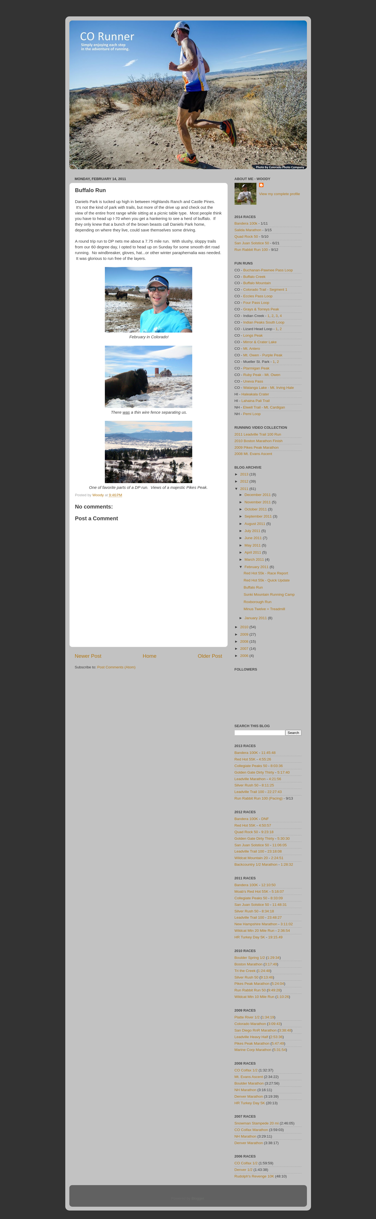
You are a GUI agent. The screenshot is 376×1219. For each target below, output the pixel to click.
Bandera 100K (246, 753)
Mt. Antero (251, 348)
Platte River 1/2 (247, 1017)
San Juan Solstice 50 (252, 243)
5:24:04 (278, 984)
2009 (244, 634)
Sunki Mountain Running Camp (269, 594)
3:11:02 (286, 924)
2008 (244, 641)
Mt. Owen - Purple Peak (262, 355)
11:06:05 (279, 845)
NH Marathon (245, 1090)
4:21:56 (275, 779)
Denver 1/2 (244, 1170)
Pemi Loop (252, 414)
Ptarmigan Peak (256, 368)
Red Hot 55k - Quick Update (267, 580)
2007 (244, 649)
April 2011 (253, 552)
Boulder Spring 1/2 (250, 958)
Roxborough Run (257, 602)
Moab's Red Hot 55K (251, 891)
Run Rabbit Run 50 (250, 990)
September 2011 (259, 516)
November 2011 (258, 502)
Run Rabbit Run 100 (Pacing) (259, 798)
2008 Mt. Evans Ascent (253, 454)
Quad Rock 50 (246, 236)
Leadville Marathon (250, 779)
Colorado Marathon (250, 1024)
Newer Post (88, 656)
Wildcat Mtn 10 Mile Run (254, 997)
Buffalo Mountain (257, 283)
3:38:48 (285, 1030)
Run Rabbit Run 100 (251, 250)
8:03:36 (277, 766)
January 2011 (256, 618)
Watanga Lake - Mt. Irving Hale (268, 388)
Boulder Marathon (249, 1083)
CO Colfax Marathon (251, 1130)
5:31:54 (280, 1050)
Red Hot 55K (245, 759)
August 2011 (256, 524)
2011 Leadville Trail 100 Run (258, 434)
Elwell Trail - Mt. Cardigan (264, 407)
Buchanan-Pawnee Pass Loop (268, 270)
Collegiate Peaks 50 (251, 766)
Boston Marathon (249, 964)
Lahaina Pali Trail (255, 401)
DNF (265, 819)
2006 (244, 656)
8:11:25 (268, 785)
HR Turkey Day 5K (250, 937)
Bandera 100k (246, 223)
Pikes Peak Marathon (252, 984)
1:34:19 (268, 1017)
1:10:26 (283, 997)
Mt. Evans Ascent (249, 1077)
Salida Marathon (248, 230)
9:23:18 (267, 832)
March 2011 (255, 559)
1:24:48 (264, 971)
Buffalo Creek (254, 277)
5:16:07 (278, 891)
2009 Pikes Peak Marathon (257, 447)
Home (149, 656)
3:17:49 (271, 964)
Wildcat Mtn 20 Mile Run (254, 931)
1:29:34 (273, 958)
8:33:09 (277, 898)
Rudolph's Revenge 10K (254, 1176)
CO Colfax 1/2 (246, 1070)
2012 (244, 481)
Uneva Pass (253, 381)
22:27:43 (274, 792)
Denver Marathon (249, 1096)
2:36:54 (284, 931)
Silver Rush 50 (247, 785)
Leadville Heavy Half (251, 1037)
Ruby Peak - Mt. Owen (261, 375)
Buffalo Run (253, 587)
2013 (244, 474)
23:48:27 (274, 917)
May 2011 (253, 545)
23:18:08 (274, 851)
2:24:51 (277, 858)
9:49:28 (274, 990)
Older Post (210, 656)
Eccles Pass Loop (258, 296)
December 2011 (258, 495)
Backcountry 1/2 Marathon (256, 864)
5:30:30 (283, 838)
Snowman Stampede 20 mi (257, 1123)
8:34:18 (268, 911)
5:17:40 (283, 772)
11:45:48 (268, 753)
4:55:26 (265, 759)
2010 (244, 627)
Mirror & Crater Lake (260, 342)
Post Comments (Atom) (116, 667)
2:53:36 (276, 1037)
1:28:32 (287, 864)
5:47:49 (278, 1043)
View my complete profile (279, 194)
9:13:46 (267, 977)
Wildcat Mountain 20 (251, 858)
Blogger (197, 1198)
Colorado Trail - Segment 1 (265, 289)
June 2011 (254, 538)
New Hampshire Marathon (256, 924)
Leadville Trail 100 (249, 792)
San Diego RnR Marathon (256, 1030)
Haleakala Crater (255, 394)
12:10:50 (268, 885)
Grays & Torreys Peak (261, 309)
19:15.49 (275, 937)
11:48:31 (279, 905)
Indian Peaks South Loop (264, 322)
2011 (244, 489)
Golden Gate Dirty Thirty (254, 772)
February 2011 (257, 567)
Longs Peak (253, 335)
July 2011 (253, 531)
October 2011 (256, 509)
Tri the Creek (245, 971)
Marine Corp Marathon (253, 1050)
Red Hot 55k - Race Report (266, 573)
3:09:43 (274, 1024)
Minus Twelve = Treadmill (264, 609)
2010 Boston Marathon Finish (259, 441)
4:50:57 (265, 825)
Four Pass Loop (256, 303)
